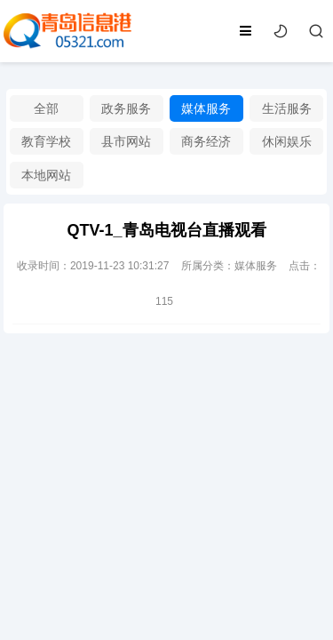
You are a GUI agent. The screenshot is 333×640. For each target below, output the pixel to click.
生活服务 (287, 108)
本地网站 (46, 175)
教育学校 (46, 141)
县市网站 (126, 141)
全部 (46, 108)
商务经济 (206, 141)
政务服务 (126, 108)
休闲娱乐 (287, 141)
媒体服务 (206, 108)
